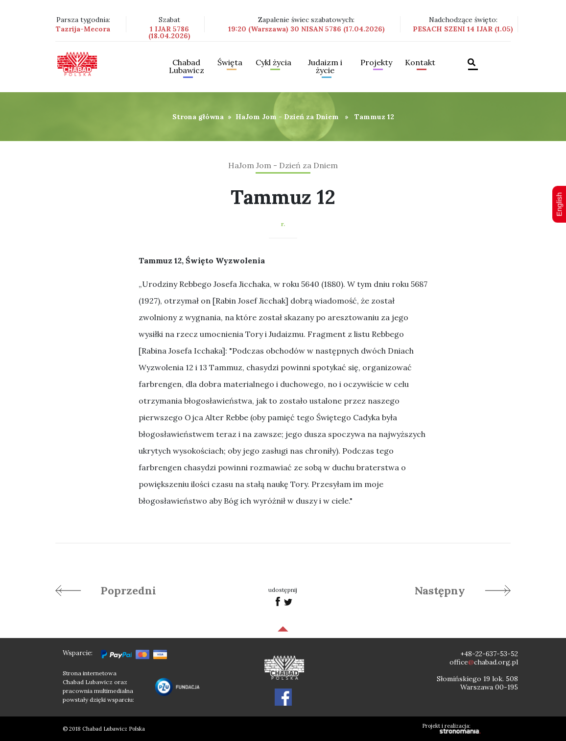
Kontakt (420, 62)
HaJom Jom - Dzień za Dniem (287, 116)
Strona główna (198, 116)
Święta (229, 62)
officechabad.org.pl (483, 662)
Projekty (376, 62)
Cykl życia (273, 62)
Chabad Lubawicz (186, 66)
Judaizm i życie (325, 66)
